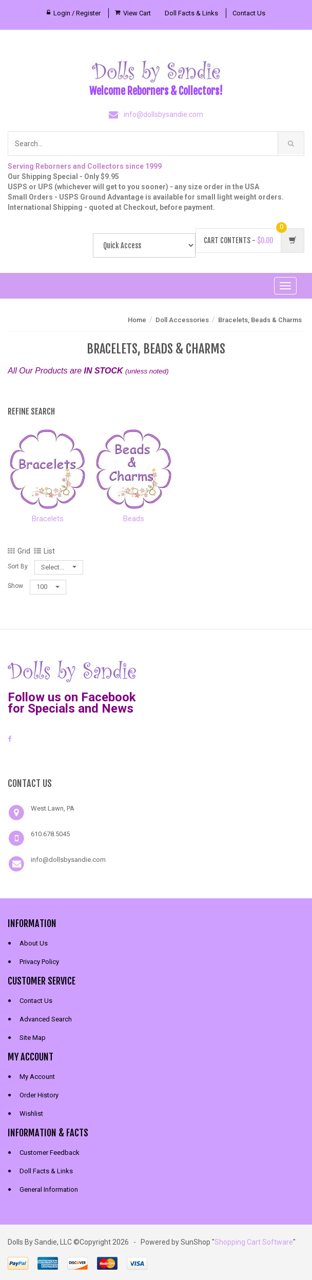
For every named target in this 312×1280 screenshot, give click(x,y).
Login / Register (77, 13)
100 (48, 586)
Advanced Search (46, 1019)
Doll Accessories (182, 320)
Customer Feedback (50, 1152)
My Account (37, 1076)
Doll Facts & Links (191, 13)
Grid (19, 551)
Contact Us (248, 13)
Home (137, 320)
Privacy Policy (39, 962)
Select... (58, 567)
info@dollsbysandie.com (163, 114)
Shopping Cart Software (254, 1242)
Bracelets (48, 518)
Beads (133, 518)
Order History (39, 1095)
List (44, 551)
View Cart (137, 13)
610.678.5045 (50, 834)
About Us (34, 943)
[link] (156, 759)
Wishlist (31, 1113)
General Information (49, 1189)
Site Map (33, 1037)
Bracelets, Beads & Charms (260, 320)
